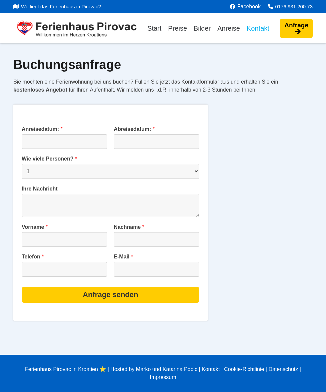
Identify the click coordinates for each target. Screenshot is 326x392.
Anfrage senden (110, 294)
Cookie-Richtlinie (244, 369)
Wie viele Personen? (49, 159)
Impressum (163, 377)
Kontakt (211, 369)
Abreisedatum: (134, 129)
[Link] (82, 28)
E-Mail (123, 256)
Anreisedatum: (42, 129)
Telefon (33, 256)
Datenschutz (283, 369)
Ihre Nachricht (40, 189)
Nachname (129, 227)
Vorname (35, 227)
